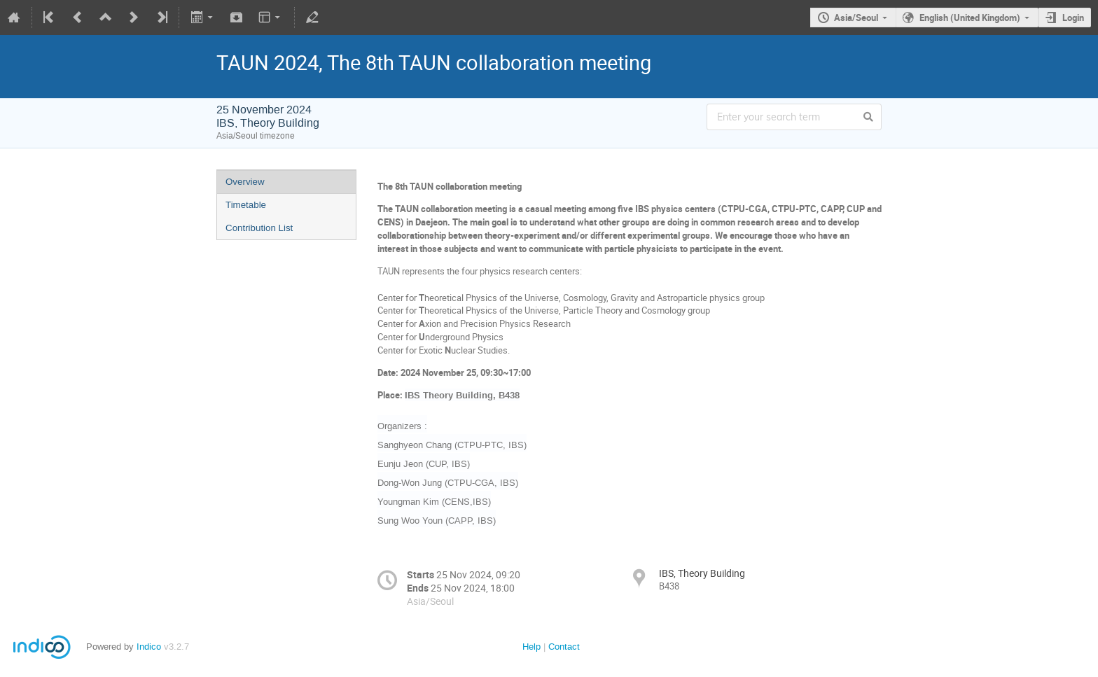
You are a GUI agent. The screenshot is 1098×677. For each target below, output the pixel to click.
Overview (245, 181)
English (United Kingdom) (969, 17)
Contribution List (259, 228)
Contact (564, 646)
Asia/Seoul (856, 17)
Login (1073, 17)
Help (531, 646)
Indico (149, 646)
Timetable (245, 205)
